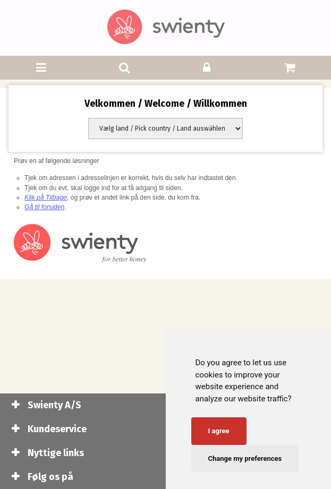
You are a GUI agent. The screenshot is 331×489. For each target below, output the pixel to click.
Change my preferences (245, 458)
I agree (219, 431)
